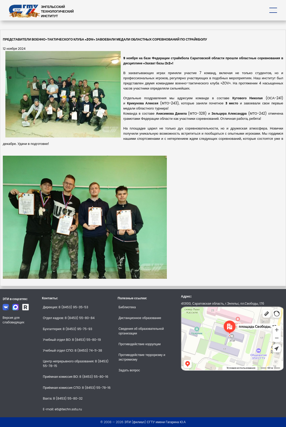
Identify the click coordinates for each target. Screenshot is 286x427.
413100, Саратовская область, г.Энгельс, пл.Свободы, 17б (222, 303)
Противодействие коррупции (140, 344)
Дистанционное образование (140, 318)
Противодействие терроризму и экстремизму (142, 357)
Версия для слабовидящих (13, 319)
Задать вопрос (129, 370)
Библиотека (127, 307)
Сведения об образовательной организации (141, 330)
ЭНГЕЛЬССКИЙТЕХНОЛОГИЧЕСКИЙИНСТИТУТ (57, 11)
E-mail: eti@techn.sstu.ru (62, 409)
